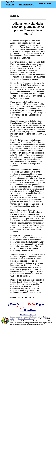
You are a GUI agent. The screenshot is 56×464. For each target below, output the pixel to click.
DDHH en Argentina (28, 315)
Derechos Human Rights (26, 319)
